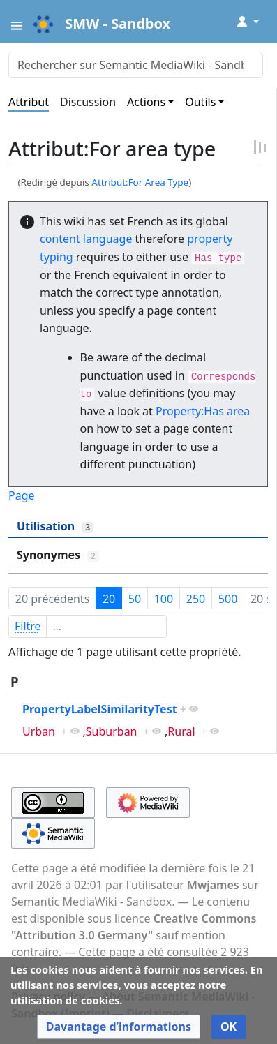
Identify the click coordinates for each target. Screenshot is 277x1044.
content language (86, 238)
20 (109, 598)
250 (195, 598)
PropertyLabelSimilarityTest (99, 709)
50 (134, 598)
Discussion (88, 102)
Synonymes (58, 554)
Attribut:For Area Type (139, 182)
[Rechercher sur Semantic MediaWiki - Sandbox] (135, 65)
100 (163, 598)
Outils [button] (200, 102)
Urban (38, 731)
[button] (118, 1027)
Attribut (28, 102)
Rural (181, 731)
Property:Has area (203, 411)
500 (227, 598)
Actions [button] (146, 102)
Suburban (111, 731)
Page (21, 495)
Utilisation (55, 526)
